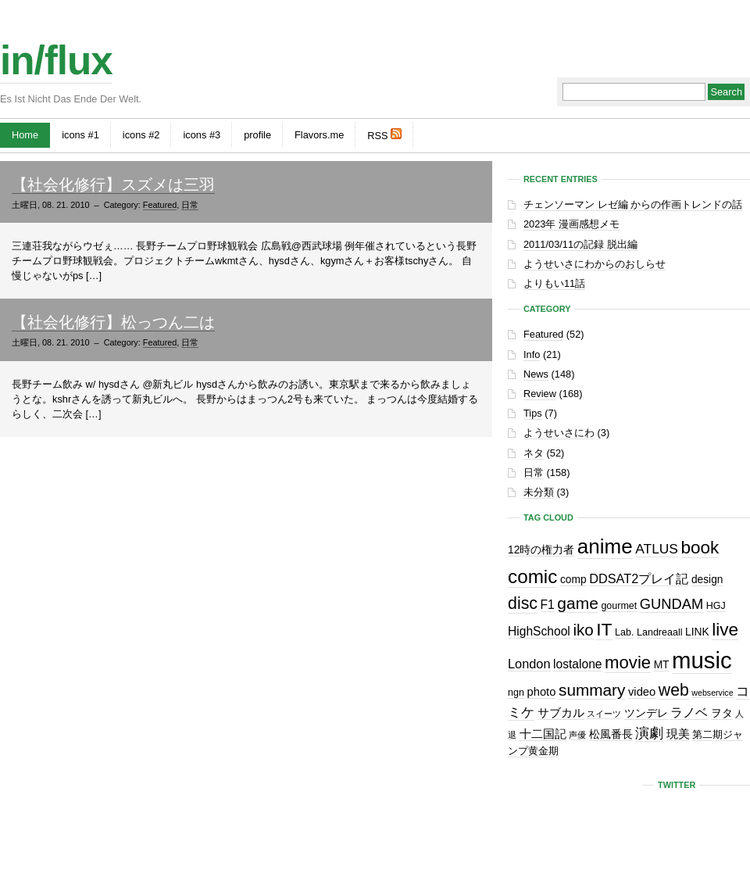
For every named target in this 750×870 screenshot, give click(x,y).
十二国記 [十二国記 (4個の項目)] (543, 734)
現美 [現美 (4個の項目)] (678, 734)
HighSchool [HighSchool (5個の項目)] (539, 631)
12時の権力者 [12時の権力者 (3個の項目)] (541, 550)
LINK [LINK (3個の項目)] (697, 632)
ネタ (533, 453)
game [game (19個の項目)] (577, 603)
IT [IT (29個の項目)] (604, 629)
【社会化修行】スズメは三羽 (113, 184)
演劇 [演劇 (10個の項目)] (649, 733)
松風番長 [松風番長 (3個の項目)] (611, 734)
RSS (384, 134)
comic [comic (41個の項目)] (532, 576)
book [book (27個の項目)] (700, 547)
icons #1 (80, 135)
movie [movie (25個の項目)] (628, 662)
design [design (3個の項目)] (707, 579)
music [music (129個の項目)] (702, 660)
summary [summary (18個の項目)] (592, 690)
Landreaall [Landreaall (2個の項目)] (659, 632)
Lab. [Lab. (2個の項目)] (624, 632)
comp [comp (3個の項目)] (573, 579)
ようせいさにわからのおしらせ (594, 264)
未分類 (538, 492)
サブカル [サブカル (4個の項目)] (561, 713)
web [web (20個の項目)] (674, 690)
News (535, 374)
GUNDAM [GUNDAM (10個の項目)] (671, 604)
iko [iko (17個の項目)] (583, 630)
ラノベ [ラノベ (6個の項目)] (689, 712)
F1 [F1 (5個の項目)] (548, 604)
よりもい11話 (554, 283)
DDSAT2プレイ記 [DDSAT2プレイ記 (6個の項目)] (638, 578)
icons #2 (141, 135)
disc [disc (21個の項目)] (523, 603)
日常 (189, 204)
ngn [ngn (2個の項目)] (516, 692)
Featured (160, 204)
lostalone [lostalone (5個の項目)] (577, 664)
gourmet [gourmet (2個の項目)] (619, 605)
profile (257, 135)
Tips (532, 413)
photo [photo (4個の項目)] (541, 692)
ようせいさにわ (559, 433)
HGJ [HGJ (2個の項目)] (716, 605)
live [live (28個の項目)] (725, 629)
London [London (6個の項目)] (529, 664)
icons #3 (201, 135)
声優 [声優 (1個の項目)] (577, 734)
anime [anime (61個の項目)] (605, 546)
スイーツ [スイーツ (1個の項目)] (604, 713)
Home (25, 135)
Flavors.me (319, 135)
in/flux (56, 60)
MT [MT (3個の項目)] (662, 665)
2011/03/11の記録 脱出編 (580, 244)
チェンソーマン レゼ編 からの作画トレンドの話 (632, 204)
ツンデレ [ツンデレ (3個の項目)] (646, 713)
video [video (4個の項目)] (641, 692)
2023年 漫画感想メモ (571, 224)
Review (539, 393)
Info (531, 354)
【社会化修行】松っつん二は (113, 322)
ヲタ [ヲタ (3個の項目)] (722, 713)
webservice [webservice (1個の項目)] (712, 692)
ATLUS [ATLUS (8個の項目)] (656, 549)
